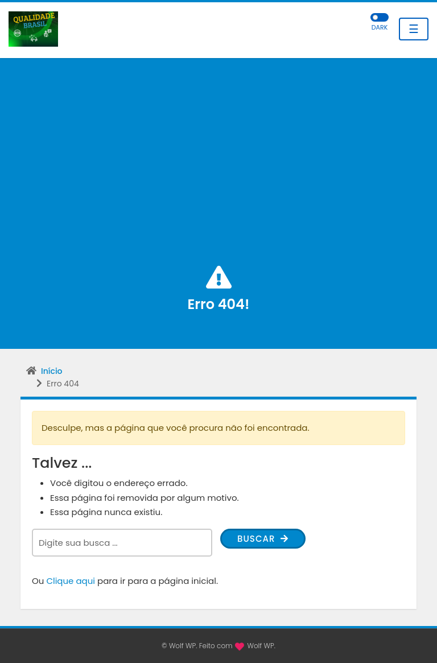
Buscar (262, 539)
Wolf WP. (261, 645)
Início (52, 371)
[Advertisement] (218, 177)
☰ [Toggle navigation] (414, 29)
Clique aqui (70, 581)
